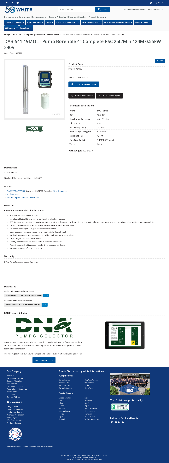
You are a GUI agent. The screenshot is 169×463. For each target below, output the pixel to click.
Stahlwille (88, 400)
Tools (48, 22)
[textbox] (76, 9)
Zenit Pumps (89, 388)
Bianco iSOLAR (64, 385)
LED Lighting (10, 28)
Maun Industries (65, 411)
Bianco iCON (64, 382)
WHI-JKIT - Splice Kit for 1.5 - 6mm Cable (23, 197)
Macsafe (62, 408)
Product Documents (83, 95)
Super (86, 406)
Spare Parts (25, 28)
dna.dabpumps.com (44, 360)
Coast (61, 400)
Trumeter (88, 414)
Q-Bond (62, 419)
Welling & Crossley (91, 419)
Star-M (87, 403)
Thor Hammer (90, 411)
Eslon (61, 403)
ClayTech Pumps (90, 380)
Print (161, 60)
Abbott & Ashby (65, 398)
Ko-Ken (61, 406)
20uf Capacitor (13, 194)
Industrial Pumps (141, 22)
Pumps (19, 22)
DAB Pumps (89, 382)
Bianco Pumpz (64, 380)
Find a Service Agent (111, 95)
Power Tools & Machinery (66, 22)
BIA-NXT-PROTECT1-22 (16, 191)
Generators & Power (90, 22)
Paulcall (62, 414)
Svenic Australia (90, 408)
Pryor (61, 416)
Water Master (89, 416)
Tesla (86, 385)
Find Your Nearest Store (85, 84)
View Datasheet (60, 191)
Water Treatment (34, 22)
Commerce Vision (96, 459)
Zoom (57, 114)
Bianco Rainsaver (65, 388)
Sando (87, 398)
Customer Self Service (81, 459)
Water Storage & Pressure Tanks (116, 22)
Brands (8, 22)
